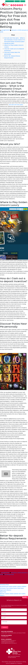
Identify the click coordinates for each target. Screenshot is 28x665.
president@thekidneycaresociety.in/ (9, 643)
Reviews (18, 661)
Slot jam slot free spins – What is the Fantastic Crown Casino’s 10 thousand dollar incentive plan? (14, 39)
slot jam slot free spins (16, 104)
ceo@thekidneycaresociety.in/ (7, 641)
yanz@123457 (5, 30)
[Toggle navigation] (25, 5)
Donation (17, 1)
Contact (22, 1)
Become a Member (9, 1)
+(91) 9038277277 (4, 636)
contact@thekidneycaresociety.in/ (8, 640)
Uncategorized (9, 574)
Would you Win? (9, 43)
